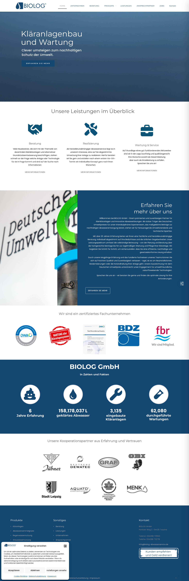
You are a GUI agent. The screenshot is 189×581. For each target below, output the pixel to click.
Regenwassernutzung (22, 535)
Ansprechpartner (63, 540)
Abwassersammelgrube (23, 531)
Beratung (60, 526)
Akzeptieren (14, 570)
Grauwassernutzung (22, 540)
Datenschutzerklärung (37, 576)
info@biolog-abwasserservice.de (153, 544)
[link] (26, 338)
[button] (65, 546)
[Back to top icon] (176, 578)
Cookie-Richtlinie (20, 576)
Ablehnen (35, 570)
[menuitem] (116, 5)
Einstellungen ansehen (56, 570)
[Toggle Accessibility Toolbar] (182, 283)
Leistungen (61, 531)
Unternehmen (62, 535)
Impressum (51, 576)
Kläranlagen (18, 526)
